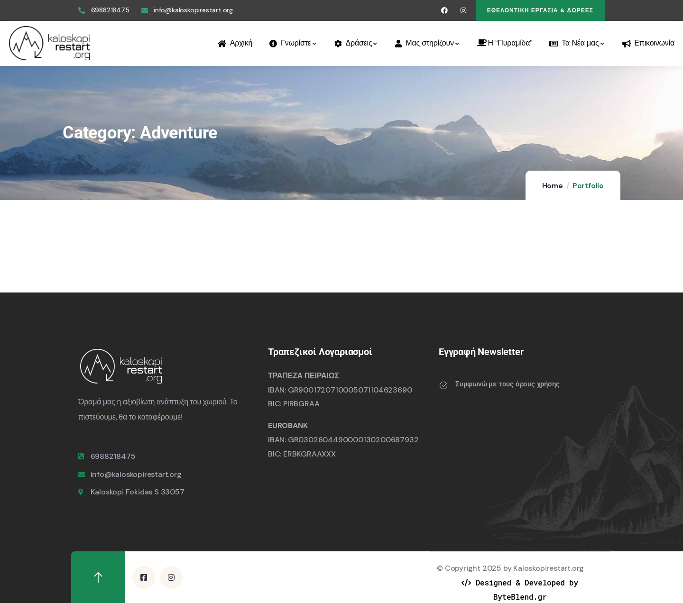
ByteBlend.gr (520, 596)
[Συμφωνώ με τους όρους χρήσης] (443, 385)
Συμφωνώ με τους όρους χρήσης (507, 384)
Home (552, 186)
